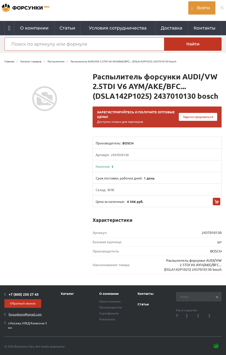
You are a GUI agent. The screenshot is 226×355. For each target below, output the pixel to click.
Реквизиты (107, 319)
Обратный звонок (23, 303)
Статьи (143, 304)
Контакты (145, 293)
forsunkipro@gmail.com (25, 314)
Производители (110, 307)
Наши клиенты (110, 301)
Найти (193, 44)
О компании (109, 293)
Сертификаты (109, 313)
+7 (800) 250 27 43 (24, 294)
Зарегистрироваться (198, 117)
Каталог (67, 293)
